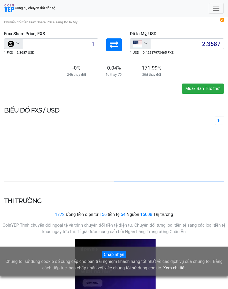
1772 (60, 214)
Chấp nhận (114, 254)
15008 (146, 214)
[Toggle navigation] (216, 8)
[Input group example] (60, 43)
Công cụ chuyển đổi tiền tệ (29, 8)
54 (123, 214)
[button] (114, 44)
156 (103, 214)
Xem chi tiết (174, 267)
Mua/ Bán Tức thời (202, 88)
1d (219, 120)
